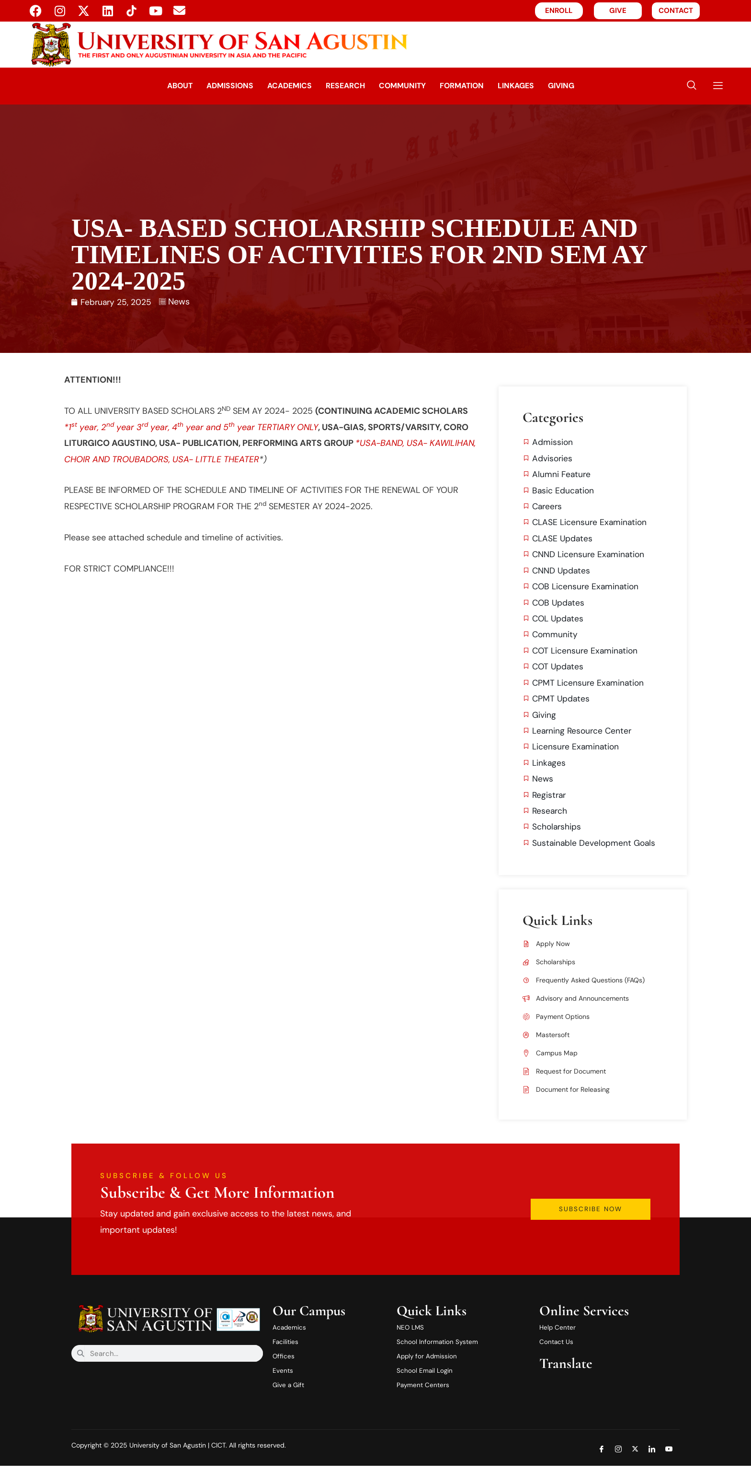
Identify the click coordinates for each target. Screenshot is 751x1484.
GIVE (617, 10)
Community (408, 86)
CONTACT (676, 10)
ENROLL (558, 10)
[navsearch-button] (691, 86)
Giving (592, 86)
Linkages (538, 86)
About (151, 86)
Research (342, 86)
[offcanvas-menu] (714, 85)
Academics (277, 86)
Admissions (209, 86)
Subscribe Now (610, 1225)
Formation (476, 86)
